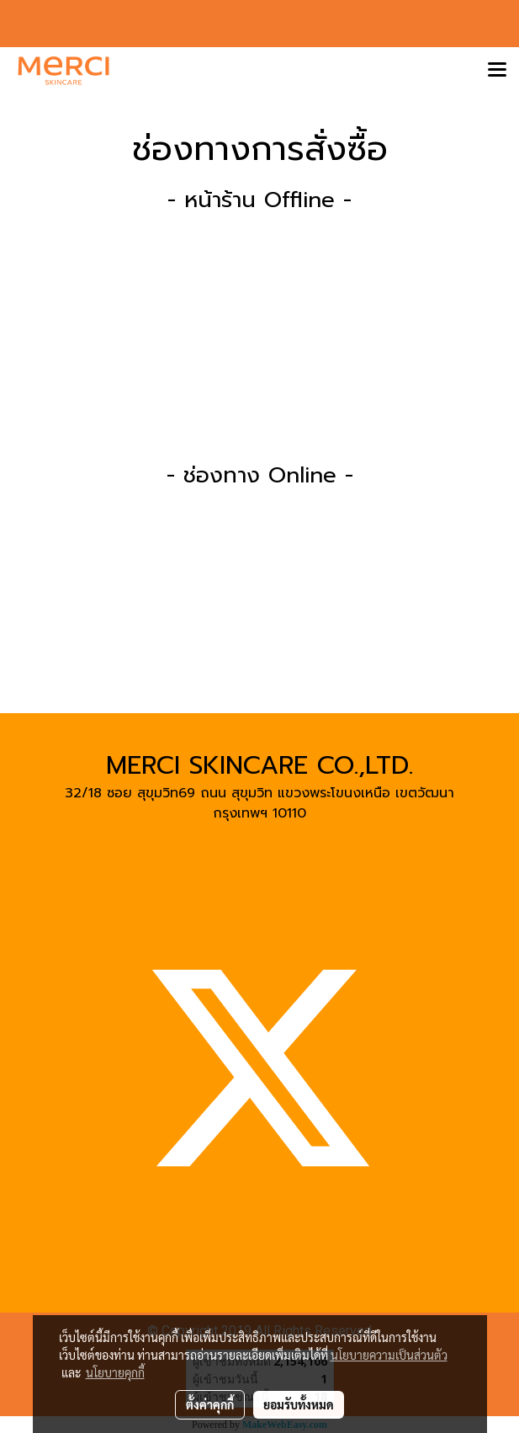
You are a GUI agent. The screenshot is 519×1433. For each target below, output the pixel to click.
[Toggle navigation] (497, 70)
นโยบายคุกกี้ (115, 1372)
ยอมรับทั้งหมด (298, 1404)
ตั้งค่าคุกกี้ (210, 1404)
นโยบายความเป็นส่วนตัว (389, 1354)
